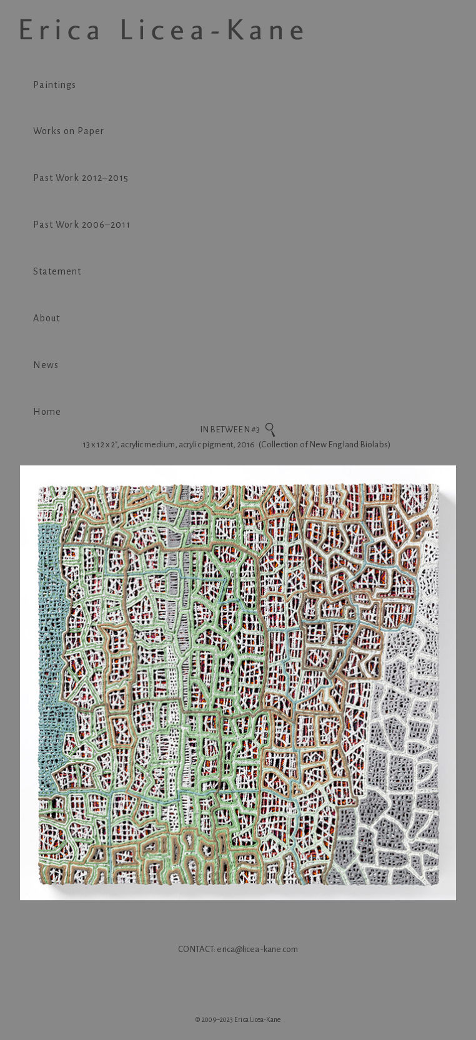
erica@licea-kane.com (257, 949)
